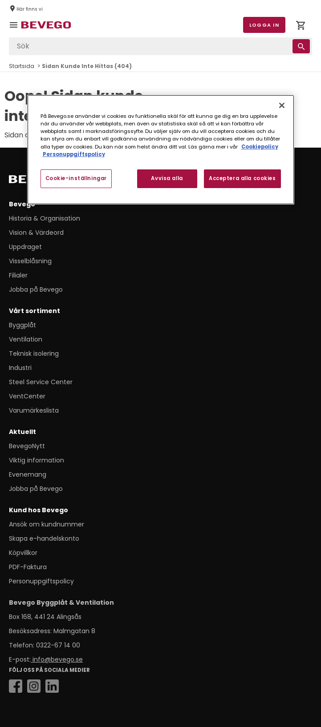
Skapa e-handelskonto (44, 538)
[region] (160, 149)
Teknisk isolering (34, 353)
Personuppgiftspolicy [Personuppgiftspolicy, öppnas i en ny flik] (74, 154)
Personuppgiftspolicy (41, 581)
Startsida (21, 66)
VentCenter (27, 396)
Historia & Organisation (44, 218)
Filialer (18, 275)
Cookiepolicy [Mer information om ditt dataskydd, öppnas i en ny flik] (259, 146)
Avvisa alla (167, 178)
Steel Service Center (41, 382)
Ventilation (25, 339)
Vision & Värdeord (36, 232)
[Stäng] (282, 105)
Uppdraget (25, 246)
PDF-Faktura (28, 566)
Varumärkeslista (34, 410)
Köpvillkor (23, 552)
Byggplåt (22, 325)
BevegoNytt (27, 446)
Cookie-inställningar (76, 178)
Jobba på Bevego (36, 289)
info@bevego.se (57, 659)
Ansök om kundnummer (46, 524)
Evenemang (27, 474)
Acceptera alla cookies (242, 178)
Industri (20, 367)
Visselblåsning (30, 261)
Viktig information (36, 460)
